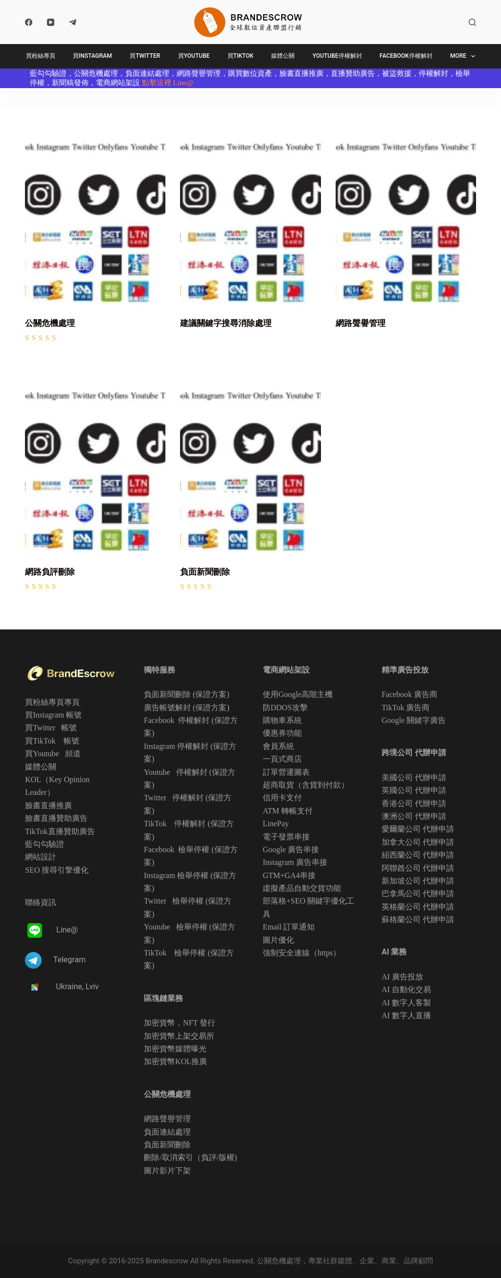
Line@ (183, 83)
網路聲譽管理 (361, 323)
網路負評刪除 (50, 572)
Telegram (69, 960)
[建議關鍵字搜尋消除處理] (250, 211)
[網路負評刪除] (95, 460)
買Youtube (194, 55)
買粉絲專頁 (40, 55)
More (464, 56)
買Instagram (92, 55)
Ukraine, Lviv (77, 986)
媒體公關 (283, 55)
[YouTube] (50, 22)
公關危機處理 (50, 323)
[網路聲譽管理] (406, 211)
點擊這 (153, 83)
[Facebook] (28, 22)
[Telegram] (72, 22)
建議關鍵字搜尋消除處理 (226, 323)
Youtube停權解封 (337, 55)
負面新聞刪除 (205, 572)
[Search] (472, 22)
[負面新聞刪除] (250, 460)
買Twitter (145, 55)
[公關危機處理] (95, 211)
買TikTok (240, 55)
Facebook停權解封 (406, 55)
